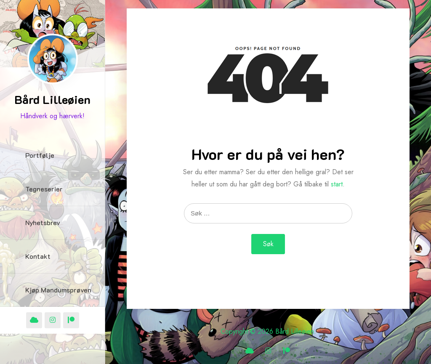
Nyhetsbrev (42, 222)
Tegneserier (44, 188)
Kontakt (38, 256)
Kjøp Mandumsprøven (58, 289)
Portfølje (39, 155)
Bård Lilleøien (52, 99)
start (337, 184)
